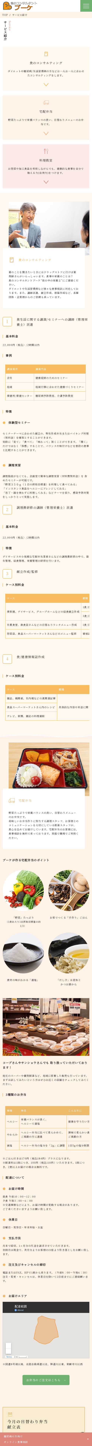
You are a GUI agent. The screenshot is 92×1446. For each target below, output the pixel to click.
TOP (5, 14)
